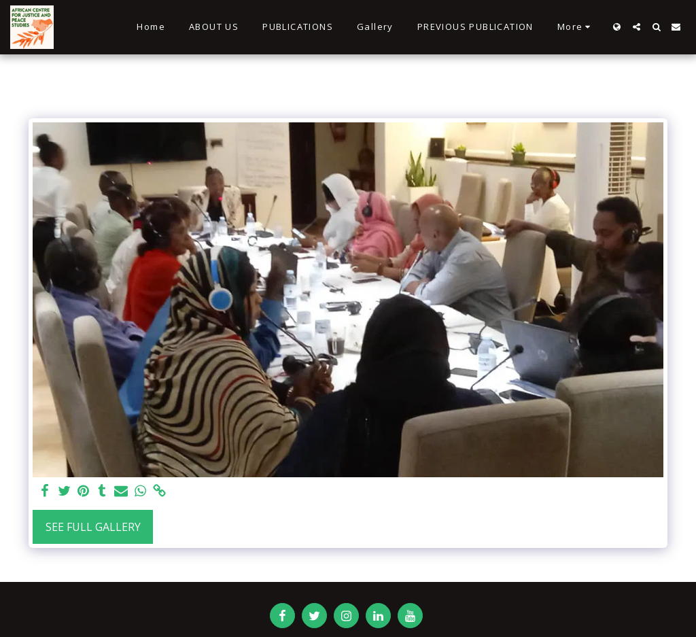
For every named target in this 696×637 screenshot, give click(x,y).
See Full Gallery (93, 526)
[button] (636, 26)
